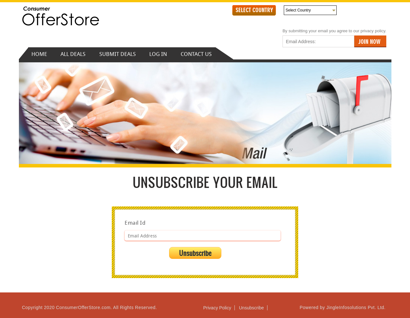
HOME (39, 54)
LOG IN (158, 54)
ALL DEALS (74, 54)
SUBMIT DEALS (117, 54)
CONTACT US (196, 54)
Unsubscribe (251, 307)
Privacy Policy (217, 307)
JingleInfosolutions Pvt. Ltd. (355, 307)
